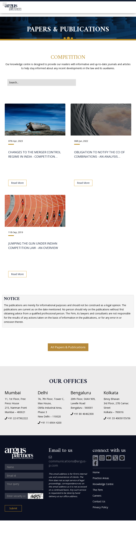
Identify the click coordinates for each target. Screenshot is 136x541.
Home (96, 472)
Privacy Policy (100, 507)
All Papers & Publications (68, 347)
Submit (13, 508)
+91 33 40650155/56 (118, 418)
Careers (97, 495)
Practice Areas (101, 478)
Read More (17, 182)
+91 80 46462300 (84, 413)
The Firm (98, 489)
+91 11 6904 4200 (51, 422)
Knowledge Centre (103, 484)
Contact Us (99, 501)
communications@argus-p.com (67, 461)
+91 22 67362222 (18, 418)
